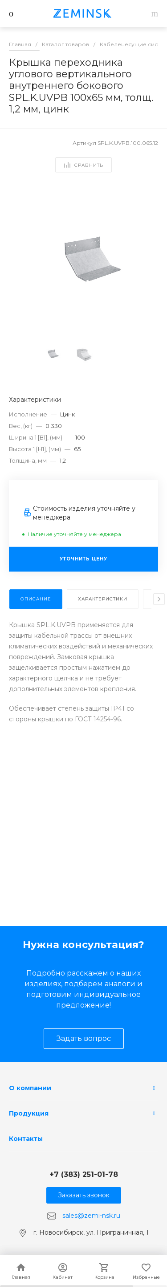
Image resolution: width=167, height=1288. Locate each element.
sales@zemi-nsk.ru (91, 1216)
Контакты (26, 1139)
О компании (30, 1088)
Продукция (29, 1113)
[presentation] (159, 599)
